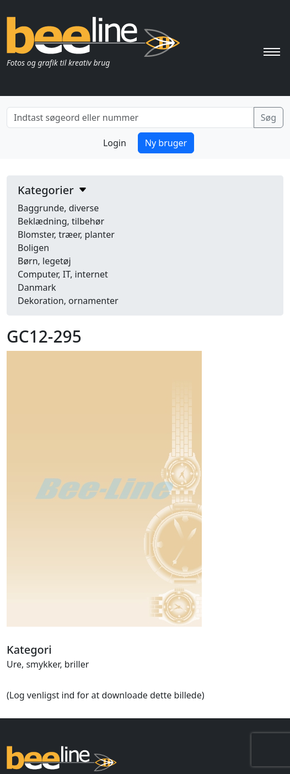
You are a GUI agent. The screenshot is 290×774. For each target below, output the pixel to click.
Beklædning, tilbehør (61, 221)
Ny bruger (166, 143)
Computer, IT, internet (63, 274)
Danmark (37, 287)
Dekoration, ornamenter (68, 301)
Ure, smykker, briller (48, 664)
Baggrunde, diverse (58, 208)
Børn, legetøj (44, 261)
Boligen (33, 248)
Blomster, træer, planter (66, 234)
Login (114, 143)
